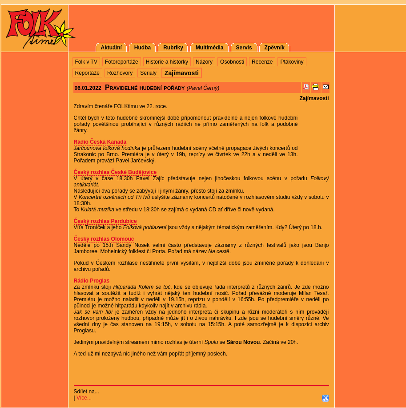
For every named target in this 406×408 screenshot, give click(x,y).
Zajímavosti (314, 98)
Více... (84, 398)
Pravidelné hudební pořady (145, 87)
